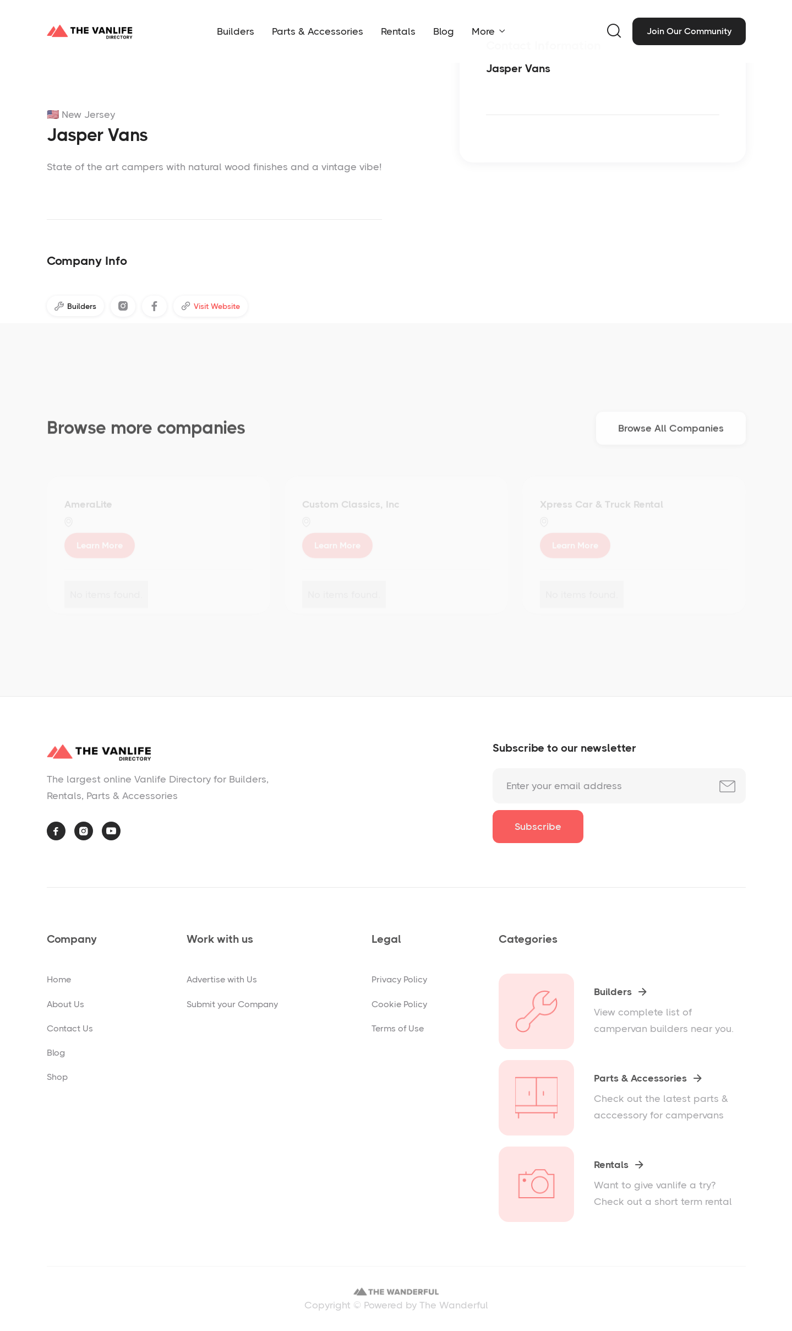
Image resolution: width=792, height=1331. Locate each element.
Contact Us (70, 1028)
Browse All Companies (671, 431)
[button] (488, 31)
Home (59, 979)
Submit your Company (232, 1004)
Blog (443, 31)
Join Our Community (689, 31)
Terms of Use (398, 1028)
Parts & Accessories (317, 31)
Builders (235, 31)
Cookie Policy (399, 1004)
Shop (57, 1077)
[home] (90, 31)
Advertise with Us (222, 979)
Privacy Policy (399, 979)
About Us (65, 1004)
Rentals (398, 31)
